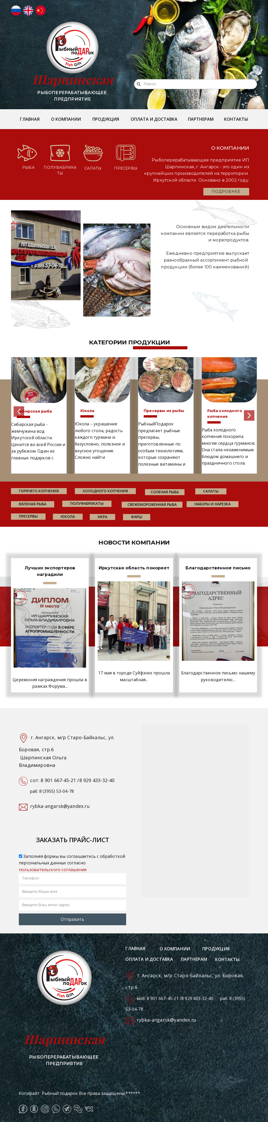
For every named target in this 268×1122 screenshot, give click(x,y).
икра (102, 516)
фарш (136, 516)
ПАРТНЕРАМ (201, 119)
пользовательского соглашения (52, 869)
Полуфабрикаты (87, 503)
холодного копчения (105, 490)
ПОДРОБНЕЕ (226, 191)
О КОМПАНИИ (66, 119)
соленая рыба (165, 491)
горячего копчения (39, 490)
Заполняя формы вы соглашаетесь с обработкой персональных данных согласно (72, 862)
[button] (19, 411)
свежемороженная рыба (152, 504)
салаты (211, 491)
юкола (68, 516)
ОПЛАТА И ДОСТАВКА (154, 119)
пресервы (28, 516)
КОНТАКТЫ (236, 119)
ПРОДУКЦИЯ (105, 119)
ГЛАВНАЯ (30, 119)
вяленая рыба (32, 503)
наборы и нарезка (212, 503)
